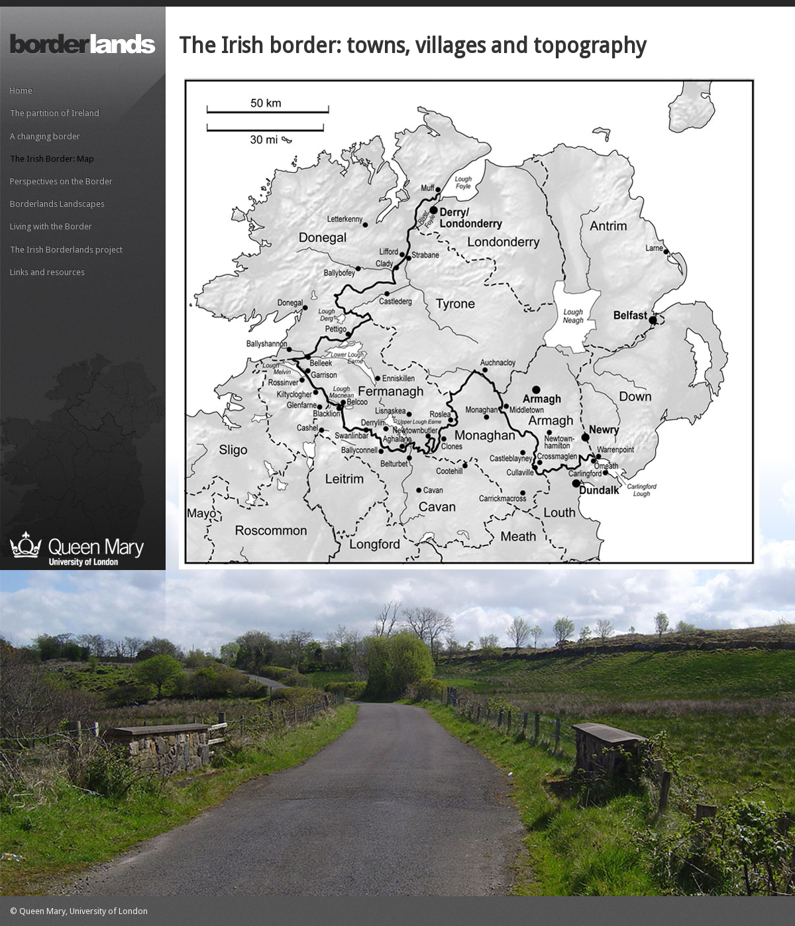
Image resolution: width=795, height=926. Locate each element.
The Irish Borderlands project (66, 250)
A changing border (45, 136)
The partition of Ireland (54, 113)
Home (21, 90)
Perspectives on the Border (61, 181)
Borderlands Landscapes (57, 204)
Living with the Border (51, 226)
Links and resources (47, 272)
